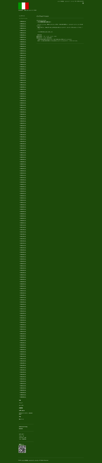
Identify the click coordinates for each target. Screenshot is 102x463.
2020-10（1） (23, 157)
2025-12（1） (23, 28)
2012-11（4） (23, 331)
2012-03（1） (23, 349)
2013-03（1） (23, 324)
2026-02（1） (23, 23)
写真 (20, 400)
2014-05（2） (23, 301)
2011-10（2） (23, 360)
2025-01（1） (23, 50)
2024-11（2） (23, 55)
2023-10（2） (23, 84)
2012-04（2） (23, 347)
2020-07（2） (23, 163)
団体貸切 (21, 428)
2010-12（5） (23, 383)
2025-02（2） (23, 48)
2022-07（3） (23, 116)
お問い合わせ (22, 410)
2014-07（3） (23, 297)
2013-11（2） (23, 308)
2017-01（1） (23, 243)
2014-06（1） (23, 299)
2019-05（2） (23, 188)
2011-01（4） (23, 381)
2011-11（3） (23, 358)
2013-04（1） (23, 322)
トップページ (22, 15)
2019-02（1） (23, 195)
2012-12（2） (23, 329)
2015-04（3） (23, 281)
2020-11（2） (23, 154)
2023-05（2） (23, 93)
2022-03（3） (23, 125)
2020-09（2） (23, 159)
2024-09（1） (23, 59)
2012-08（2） (23, 338)
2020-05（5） (23, 166)
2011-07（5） (23, 367)
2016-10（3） (23, 247)
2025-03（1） (23, 46)
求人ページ (21, 419)
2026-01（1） (23, 25)
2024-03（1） (23, 73)
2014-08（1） (23, 295)
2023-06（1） (23, 91)
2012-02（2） (23, 351)
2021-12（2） (23, 132)
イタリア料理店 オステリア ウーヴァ (30, 460)
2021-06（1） (23, 141)
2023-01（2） (23, 102)
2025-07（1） (23, 37)
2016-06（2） (23, 254)
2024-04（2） (23, 71)
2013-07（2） (23, 315)
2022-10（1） (23, 109)
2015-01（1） (23, 286)
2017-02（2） (23, 240)
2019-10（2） (23, 177)
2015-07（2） (23, 274)
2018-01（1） (23, 222)
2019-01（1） (23, 197)
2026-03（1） (23, 21)
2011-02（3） (23, 378)
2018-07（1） (23, 209)
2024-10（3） (23, 57)
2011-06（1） (23, 369)
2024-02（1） (23, 75)
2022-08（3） (23, 114)
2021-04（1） (23, 145)
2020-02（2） (23, 170)
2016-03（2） (23, 261)
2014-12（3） (23, 288)
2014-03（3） (23, 304)
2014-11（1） (23, 290)
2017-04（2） (23, 238)
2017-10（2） (23, 227)
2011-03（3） (23, 376)
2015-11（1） (23, 265)
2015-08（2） (23, 272)
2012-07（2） (23, 340)
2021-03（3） (23, 148)
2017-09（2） (23, 229)
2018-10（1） (23, 204)
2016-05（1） (23, 256)
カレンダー (21, 405)
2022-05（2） (23, 120)
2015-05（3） (23, 279)
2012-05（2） (23, 344)
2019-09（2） (23, 179)
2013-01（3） (23, 326)
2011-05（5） (23, 372)
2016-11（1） (23, 245)
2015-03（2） (23, 283)
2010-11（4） (23, 385)
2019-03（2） (23, 193)
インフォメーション (23, 18)
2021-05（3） (23, 143)
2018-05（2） (23, 213)
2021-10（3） (23, 134)
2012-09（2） (23, 335)
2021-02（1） (23, 150)
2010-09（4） (23, 390)
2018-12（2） (23, 200)
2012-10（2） (23, 333)
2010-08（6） (23, 392)
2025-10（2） (23, 32)
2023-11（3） (23, 82)
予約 (20, 416)
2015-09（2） (23, 270)
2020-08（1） (23, 161)
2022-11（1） (23, 107)
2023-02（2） (23, 100)
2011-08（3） (23, 365)
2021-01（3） (23, 152)
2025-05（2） (23, 41)
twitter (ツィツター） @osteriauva (26, 414)
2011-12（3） (23, 356)
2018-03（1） (23, 218)
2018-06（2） (23, 211)
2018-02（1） (23, 220)
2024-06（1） (23, 66)
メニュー (21, 402)
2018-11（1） (23, 202)
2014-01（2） (23, 306)
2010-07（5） (23, 394)
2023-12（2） (23, 80)
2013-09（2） (23, 313)
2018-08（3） (23, 206)
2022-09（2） (23, 111)
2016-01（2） (23, 263)
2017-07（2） (23, 231)
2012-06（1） (23, 342)
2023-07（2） (23, 89)
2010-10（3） (23, 387)
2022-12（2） (23, 105)
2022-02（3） (23, 127)
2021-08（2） (23, 136)
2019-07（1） (23, 184)
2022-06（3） (23, 118)
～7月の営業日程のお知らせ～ (44, 21)
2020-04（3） (23, 168)
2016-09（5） (23, 249)
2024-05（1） (23, 68)
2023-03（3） (23, 98)
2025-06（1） (23, 39)
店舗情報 (21, 407)
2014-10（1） (23, 292)
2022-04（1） (23, 123)
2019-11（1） (23, 175)
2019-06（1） (23, 186)
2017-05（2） (23, 236)
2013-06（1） (23, 317)
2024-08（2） (23, 62)
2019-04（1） (23, 191)
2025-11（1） (23, 30)
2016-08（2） (23, 252)
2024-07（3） (23, 64)
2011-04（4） (23, 374)
